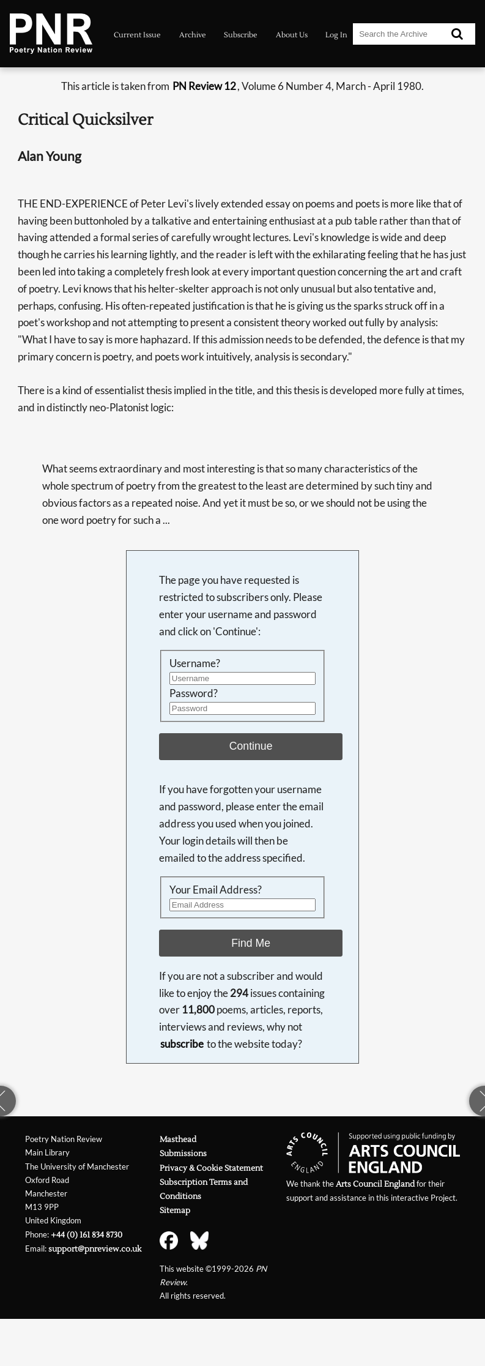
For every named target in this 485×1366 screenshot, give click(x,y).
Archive (192, 35)
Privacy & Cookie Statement (211, 1168)
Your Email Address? (215, 889)
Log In (336, 35)
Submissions (183, 1153)
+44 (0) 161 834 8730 (86, 1235)
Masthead (178, 1139)
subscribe (182, 1043)
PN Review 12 (204, 86)
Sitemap (175, 1210)
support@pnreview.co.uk (94, 1249)
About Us (292, 35)
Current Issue (137, 35)
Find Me (250, 943)
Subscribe (240, 35)
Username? (194, 663)
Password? (193, 693)
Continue (251, 746)
